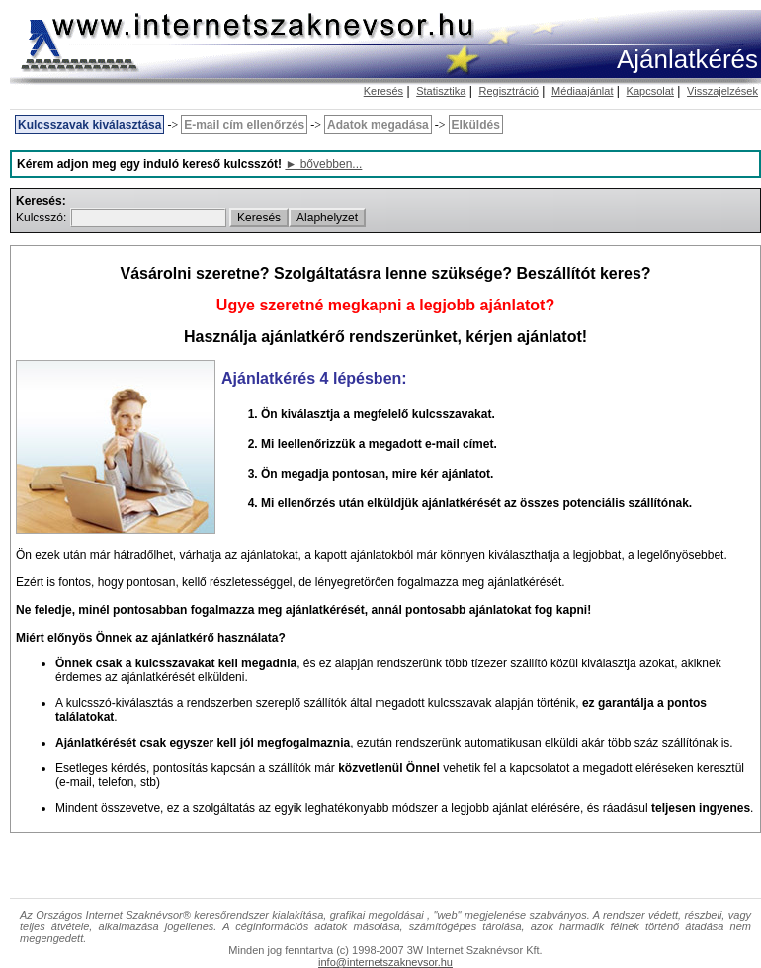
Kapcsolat (650, 91)
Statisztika (440, 91)
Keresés (383, 91)
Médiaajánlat (582, 91)
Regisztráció (508, 91)
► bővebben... (323, 164)
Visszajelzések (722, 91)
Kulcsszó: (43, 217)
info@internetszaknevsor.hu (385, 962)
